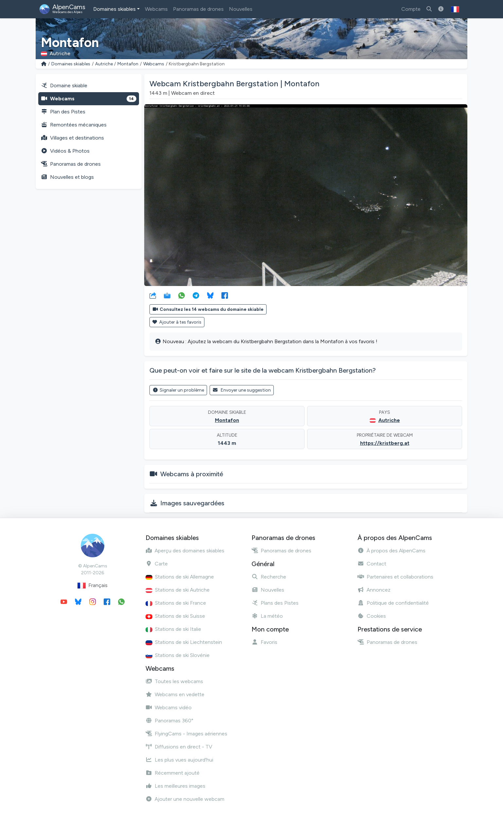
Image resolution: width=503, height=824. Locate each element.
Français (93, 585)
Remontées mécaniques (74, 125)
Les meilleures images (175, 786)
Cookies (371, 616)
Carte (157, 564)
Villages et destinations (72, 138)
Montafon (127, 64)
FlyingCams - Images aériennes (186, 734)
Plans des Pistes (275, 603)
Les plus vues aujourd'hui (179, 760)
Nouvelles (240, 9)
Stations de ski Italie (173, 629)
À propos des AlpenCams (391, 550)
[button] (455, 9)
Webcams (156, 9)
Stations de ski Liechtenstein (184, 642)
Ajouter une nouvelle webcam (185, 799)
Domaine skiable (64, 85)
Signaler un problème (178, 390)
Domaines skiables (114, 9)
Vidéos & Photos (65, 151)
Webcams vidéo (169, 707)
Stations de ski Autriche (178, 590)
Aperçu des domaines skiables (185, 550)
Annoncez (373, 590)
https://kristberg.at (384, 443)
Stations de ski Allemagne (180, 577)
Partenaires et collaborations (395, 577)
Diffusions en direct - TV (179, 747)
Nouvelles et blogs (67, 177)
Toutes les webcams (174, 681)
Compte (411, 9)
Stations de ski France (176, 603)
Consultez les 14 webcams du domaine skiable (208, 309)
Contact (371, 564)
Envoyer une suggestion (242, 390)
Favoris (264, 642)
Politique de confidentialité (393, 603)
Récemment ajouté (172, 773)
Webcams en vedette (175, 694)
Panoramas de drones (198, 9)
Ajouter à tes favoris (176, 322)
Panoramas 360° (169, 720)
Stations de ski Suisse (175, 616)
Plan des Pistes (63, 112)
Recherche (269, 577)
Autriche (104, 64)
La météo (267, 616)
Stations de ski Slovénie (178, 655)
